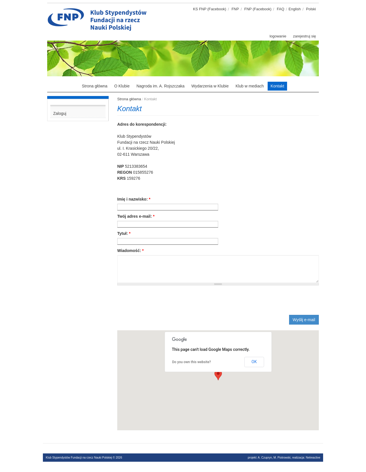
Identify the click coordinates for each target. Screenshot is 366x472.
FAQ (280, 9)
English (295, 9)
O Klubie (122, 86)
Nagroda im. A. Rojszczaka (160, 86)
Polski (311, 9)
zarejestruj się (304, 36)
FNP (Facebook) (257, 9)
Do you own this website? (191, 362)
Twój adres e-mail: (135, 216)
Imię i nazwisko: (133, 199)
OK (254, 361)
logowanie (278, 36)
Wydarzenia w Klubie (210, 86)
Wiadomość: (130, 250)
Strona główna (95, 86)
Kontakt (277, 86)
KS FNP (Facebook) (209, 9)
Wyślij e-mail (304, 319)
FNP (235, 9)
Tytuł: (123, 233)
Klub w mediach (250, 86)
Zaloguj (59, 113)
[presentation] (160, 299)
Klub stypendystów (151, 10)
